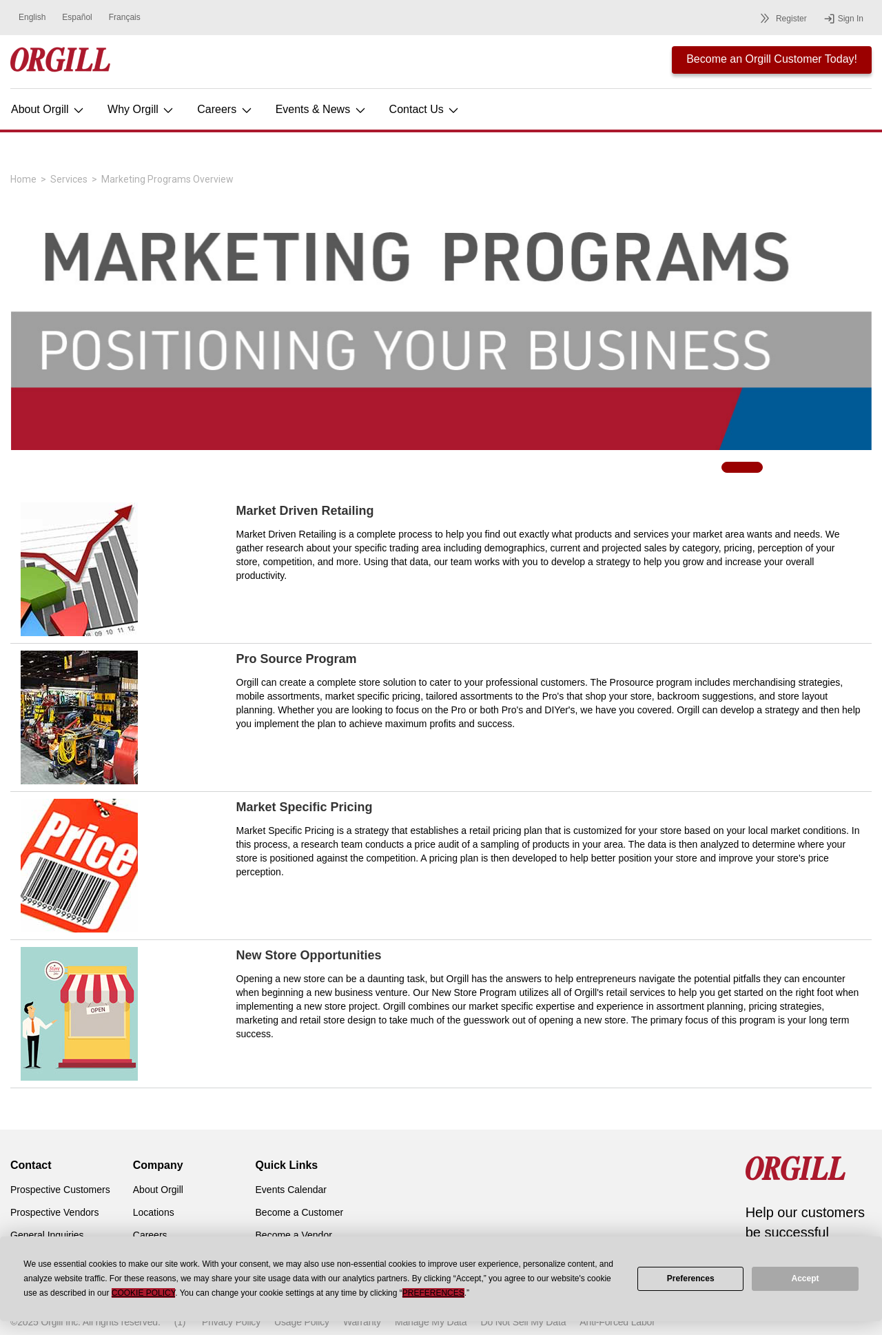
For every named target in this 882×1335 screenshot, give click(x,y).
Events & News (321, 109)
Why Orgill (141, 109)
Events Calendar (291, 1189)
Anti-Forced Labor (617, 1321)
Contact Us (425, 109)
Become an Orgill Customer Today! (771, 59)
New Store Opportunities (309, 955)
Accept (805, 1278)
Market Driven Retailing (305, 511)
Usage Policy (301, 1321)
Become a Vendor (294, 1235)
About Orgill (48, 109)
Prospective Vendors (54, 1212)
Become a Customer (300, 1212)
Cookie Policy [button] (143, 1293)
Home (23, 179)
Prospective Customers (60, 1189)
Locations (153, 1212)
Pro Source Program (296, 659)
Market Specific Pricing (304, 807)
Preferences (691, 1278)
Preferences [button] (433, 1293)
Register (781, 18)
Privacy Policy (231, 1321)
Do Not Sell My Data (523, 1321)
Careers (225, 109)
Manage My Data (430, 1321)
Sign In (843, 18)
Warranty (362, 1321)
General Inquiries (47, 1235)
